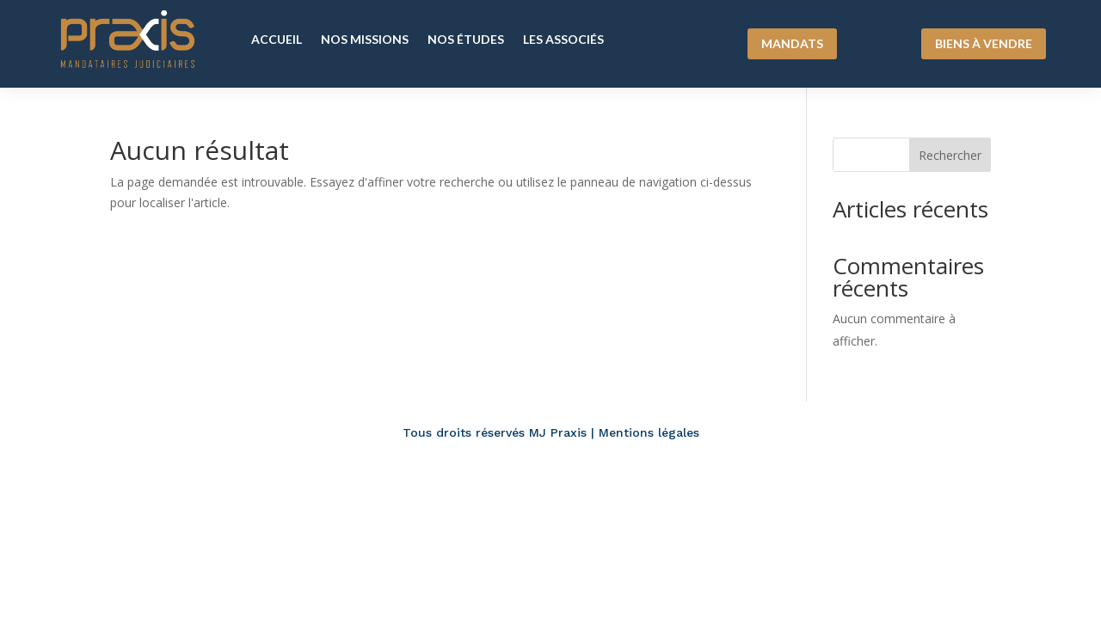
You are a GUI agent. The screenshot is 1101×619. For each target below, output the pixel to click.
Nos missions (365, 39)
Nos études (465, 39)
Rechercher (950, 155)
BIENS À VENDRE (983, 43)
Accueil (276, 39)
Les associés (563, 39)
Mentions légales (649, 432)
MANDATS (792, 43)
